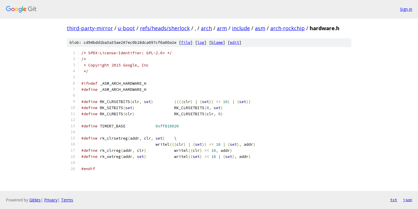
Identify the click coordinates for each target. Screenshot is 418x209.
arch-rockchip (287, 28)
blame (217, 42)
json (407, 199)
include (241, 28)
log (200, 42)
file (185, 42)
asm (260, 28)
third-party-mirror (90, 28)
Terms (67, 200)
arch (206, 28)
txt (393, 199)
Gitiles (35, 200)
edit (234, 42)
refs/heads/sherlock (165, 28)
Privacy (50, 200)
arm (222, 28)
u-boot (126, 28)
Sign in (406, 9)
